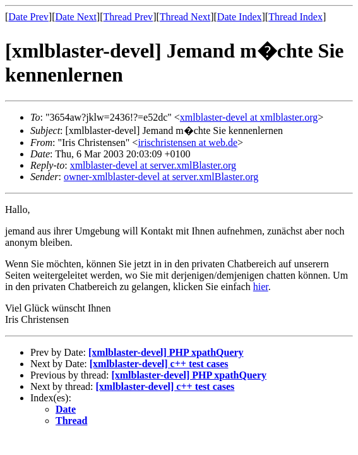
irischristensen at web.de (187, 142)
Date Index (239, 16)
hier (260, 286)
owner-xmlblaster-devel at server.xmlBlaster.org (161, 176)
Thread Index (295, 16)
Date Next (76, 16)
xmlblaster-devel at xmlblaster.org (249, 117)
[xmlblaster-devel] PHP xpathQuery (166, 352)
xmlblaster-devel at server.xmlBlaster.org (153, 165)
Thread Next (185, 16)
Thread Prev (128, 16)
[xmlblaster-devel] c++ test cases (159, 363)
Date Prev (28, 16)
